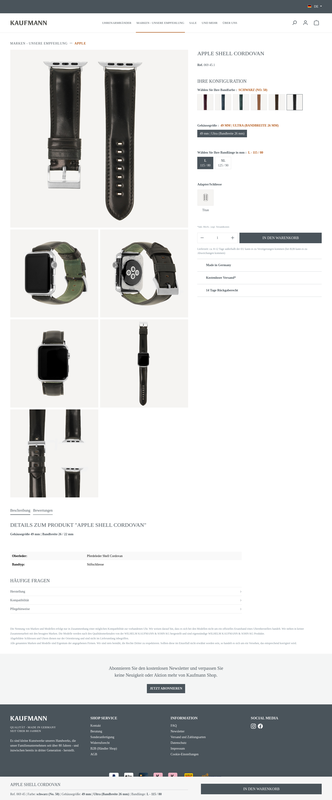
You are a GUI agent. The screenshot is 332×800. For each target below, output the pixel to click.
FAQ (174, 725)
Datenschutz (179, 743)
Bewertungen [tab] (42, 510)
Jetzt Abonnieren (166, 688)
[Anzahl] (217, 238)
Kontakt (96, 725)
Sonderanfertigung (102, 737)
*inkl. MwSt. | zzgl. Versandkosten (213, 227)
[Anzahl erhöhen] (233, 238)
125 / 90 (223, 163)
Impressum (178, 748)
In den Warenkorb (280, 238)
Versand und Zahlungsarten (188, 737)
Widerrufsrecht (100, 743)
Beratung (96, 731)
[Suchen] (294, 23)
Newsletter (178, 731)
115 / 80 (205, 163)
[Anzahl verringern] (202, 238)
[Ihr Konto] (305, 23)
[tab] (20, 511)
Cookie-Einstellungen (185, 754)
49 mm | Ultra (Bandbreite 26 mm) (222, 133)
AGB (94, 754)
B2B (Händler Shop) (104, 748)
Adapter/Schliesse (209, 184)
